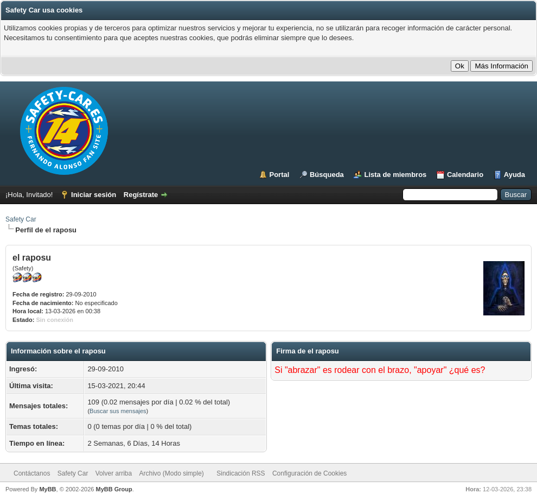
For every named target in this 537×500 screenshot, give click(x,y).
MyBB (47, 489)
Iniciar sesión (93, 195)
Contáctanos (32, 473)
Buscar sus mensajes (118, 411)
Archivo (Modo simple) (171, 473)
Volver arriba (113, 473)
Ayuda (514, 174)
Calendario (465, 174)
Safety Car (20, 219)
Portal (280, 174)
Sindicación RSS (240, 473)
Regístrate (141, 195)
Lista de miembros (395, 174)
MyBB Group (113, 489)
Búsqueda (327, 174)
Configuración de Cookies (309, 473)
